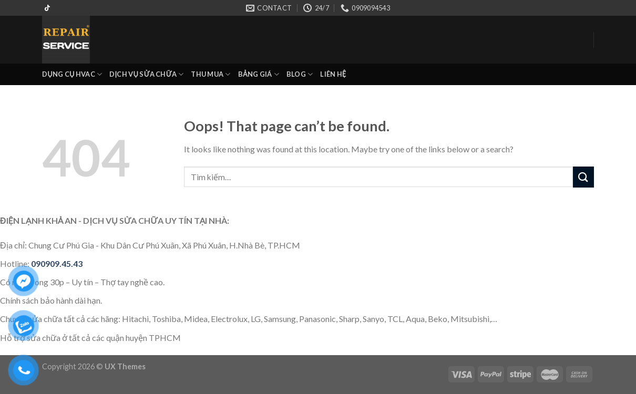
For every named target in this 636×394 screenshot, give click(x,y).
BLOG (299, 74)
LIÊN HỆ (333, 74)
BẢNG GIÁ (258, 74)
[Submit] (583, 177)
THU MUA (210, 74)
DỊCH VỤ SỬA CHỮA (146, 74)
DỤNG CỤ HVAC (72, 74)
